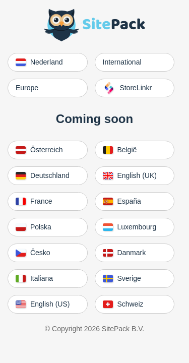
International (122, 62)
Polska (33, 227)
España (122, 201)
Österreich (39, 150)
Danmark (124, 253)
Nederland (39, 62)
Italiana (34, 278)
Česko (33, 253)
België (120, 150)
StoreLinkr (127, 88)
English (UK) (130, 175)
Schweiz (123, 304)
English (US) (43, 304)
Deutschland (43, 175)
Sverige (122, 278)
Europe (27, 88)
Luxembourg (130, 227)
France (34, 201)
